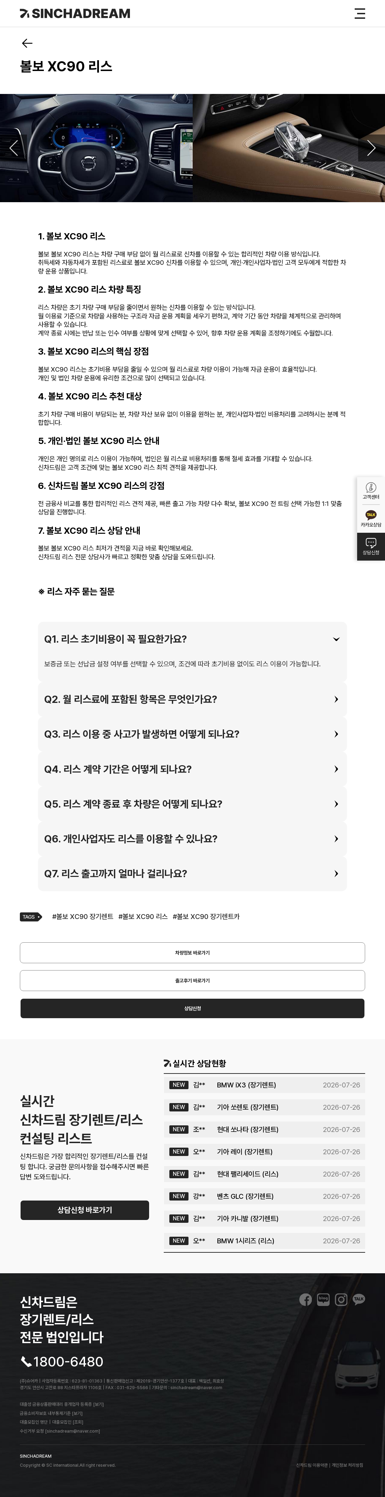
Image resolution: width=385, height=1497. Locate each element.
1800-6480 (68, 1362)
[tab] (192, 639)
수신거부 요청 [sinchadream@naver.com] (60, 1431)
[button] (192, 639)
